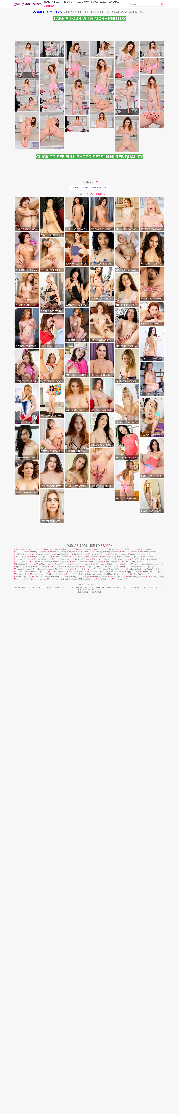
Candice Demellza (47, 12)
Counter (18, 1095)
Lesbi (99, 1097)
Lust (150, 1077)
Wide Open (72, 1090)
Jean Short (94, 1087)
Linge (17, 1085)
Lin (16, 1075)
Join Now (49, 6)
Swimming (76, 1082)
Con (143, 1075)
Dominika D (93, 1072)
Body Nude (76, 1095)
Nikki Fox (18, 1072)
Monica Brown (113, 1092)
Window (90, 1080)
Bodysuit (36, 1095)
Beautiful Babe (135, 1072)
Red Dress (143, 1070)
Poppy (128, 1090)
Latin (144, 1067)
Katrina (150, 1082)
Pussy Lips (35, 1075)
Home (47, 2)
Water (104, 1075)
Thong (149, 1087)
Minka (82, 1097)
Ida (88, 1075)
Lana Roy (59, 1072)
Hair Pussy (132, 1087)
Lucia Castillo (39, 1072)
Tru (69, 1070)
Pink (72, 1075)
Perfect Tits (136, 1092)
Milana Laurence (104, 1085)
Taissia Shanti (88, 1070)
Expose (113, 1067)
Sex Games (114, 2)
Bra (67, 1085)
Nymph (65, 1097)
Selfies (134, 1082)
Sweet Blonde (98, 1077)
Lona (58, 1082)
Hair (93, 1082)
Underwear (28, 1067)
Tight (17, 1090)
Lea (46, 1067)
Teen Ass (141, 1085)
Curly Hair (113, 1072)
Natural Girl (53, 1090)
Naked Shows (82, 2)
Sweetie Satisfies (148, 1090)
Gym (58, 1087)
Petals (34, 1097)
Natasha (94, 1095)
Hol (75, 1072)
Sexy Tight (41, 1082)
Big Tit (51, 1085)
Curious (80, 1067)
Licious (110, 1090)
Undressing (91, 1092)
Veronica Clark (129, 1080)
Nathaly (34, 1070)
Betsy (115, 1097)
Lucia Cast (19, 1077)
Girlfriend (18, 1087)
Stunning (55, 1095)
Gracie (34, 1085)
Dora (83, 1085)
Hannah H (71, 1092)
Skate (64, 1067)
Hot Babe (52, 1070)
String (106, 1070)
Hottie (112, 1087)
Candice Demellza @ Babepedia (89, 323)
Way (123, 1085)
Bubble (18, 1097)
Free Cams (67, 2)
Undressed (93, 1090)
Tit (16, 1070)
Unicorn (38, 1077)
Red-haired (35, 1080)
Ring (17, 1080)
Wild (96, 1067)
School (34, 1090)
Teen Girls (109, 1080)
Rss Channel (83, 1110)
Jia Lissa (55, 1075)
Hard (52, 1092)
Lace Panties (39, 1087)
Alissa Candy (20, 1082)
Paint (50, 1097)
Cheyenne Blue (114, 1082)
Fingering (34, 1092)
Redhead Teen (58, 1077)
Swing (78, 1077)
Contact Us (96, 1110)
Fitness (18, 1092)
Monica (112, 1095)
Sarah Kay (152, 1095)
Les (117, 1077)
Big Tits (75, 1087)
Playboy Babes (98, 2)
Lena (73, 1080)
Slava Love (131, 1095)
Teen (134, 1077)
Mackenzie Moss (124, 1075)
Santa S (124, 1070)
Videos (55, 2)
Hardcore (55, 1080)
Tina (130, 1067)
